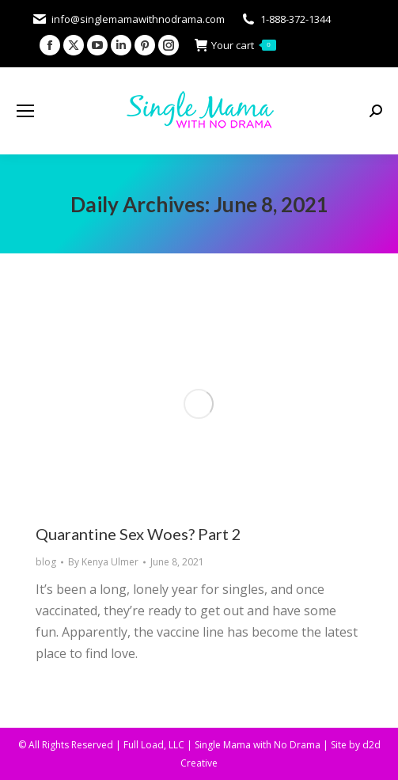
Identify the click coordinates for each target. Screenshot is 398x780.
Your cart (235, 45)
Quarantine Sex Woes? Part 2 (138, 533)
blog (46, 562)
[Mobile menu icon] (25, 110)
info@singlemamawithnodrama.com (128, 19)
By (103, 562)
